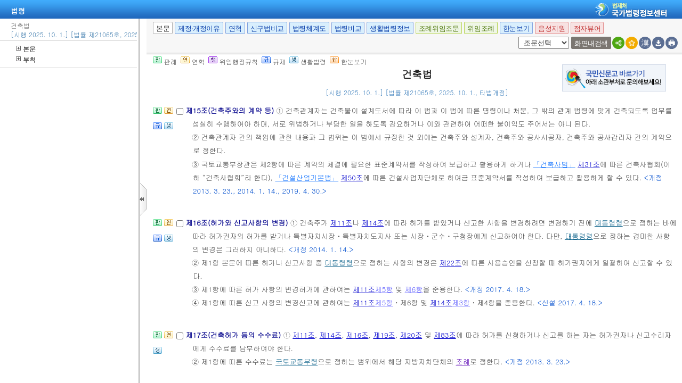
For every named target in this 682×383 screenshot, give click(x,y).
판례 (165, 61)
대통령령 (609, 223)
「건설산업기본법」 (306, 177)
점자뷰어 (587, 28)
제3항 (461, 302)
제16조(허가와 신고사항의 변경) (237, 223)
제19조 (384, 335)
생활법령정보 (390, 28)
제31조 (589, 164)
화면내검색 (591, 43)
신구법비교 (267, 28)
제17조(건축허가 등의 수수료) (234, 335)
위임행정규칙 (233, 61)
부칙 (26, 59)
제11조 (341, 223)
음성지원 (551, 28)
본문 (26, 48)
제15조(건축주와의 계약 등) (230, 110)
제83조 (445, 335)
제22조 (451, 262)
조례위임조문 (439, 28)
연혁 (235, 28)
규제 (274, 61)
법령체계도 (309, 28)
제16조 (357, 335)
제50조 (352, 177)
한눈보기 (516, 28)
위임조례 (480, 28)
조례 (462, 361)
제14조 (373, 223)
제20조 (411, 335)
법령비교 (348, 28)
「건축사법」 (554, 164)
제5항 (384, 289)
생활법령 (307, 61)
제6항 (414, 289)
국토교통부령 (296, 361)
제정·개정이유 (199, 28)
